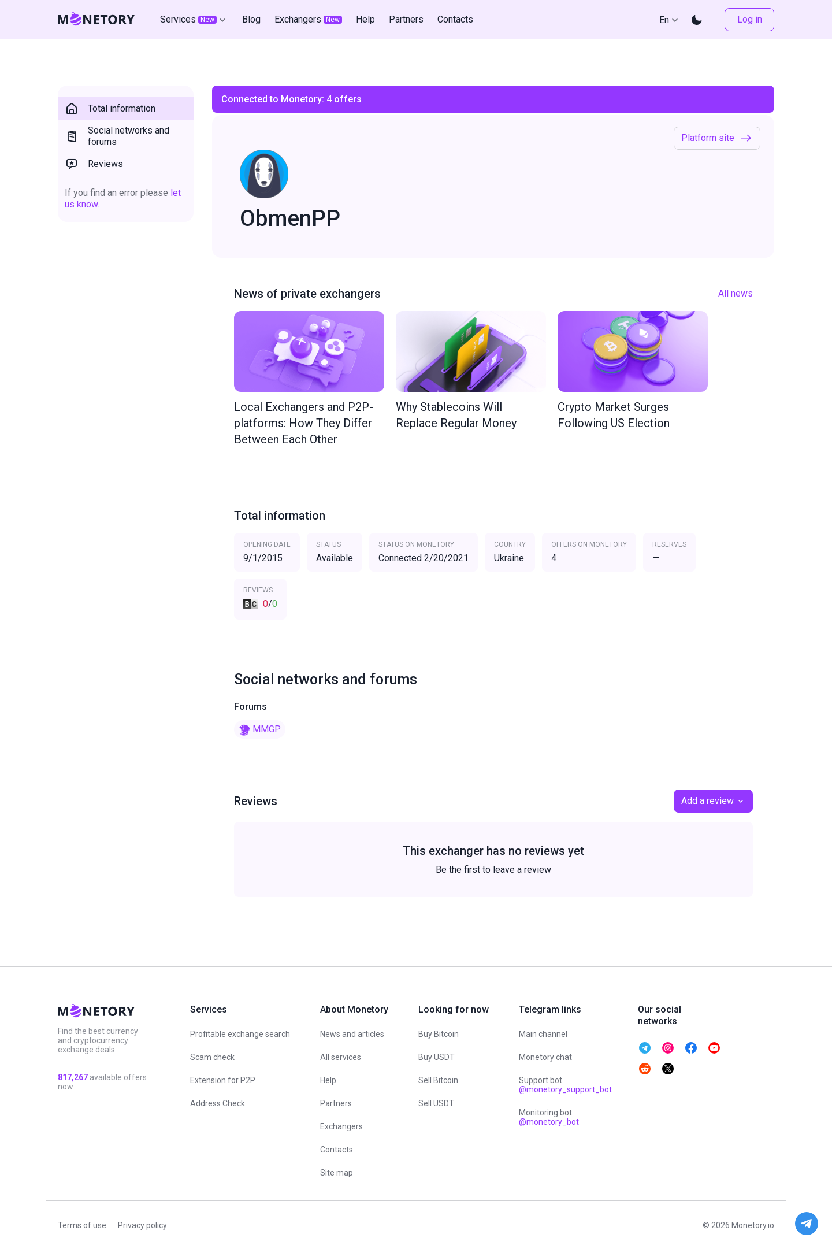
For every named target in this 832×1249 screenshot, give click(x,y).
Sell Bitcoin (438, 1080)
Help (328, 1080)
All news (735, 293)
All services (340, 1057)
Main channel (543, 1034)
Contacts (336, 1149)
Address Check (217, 1103)
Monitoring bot (549, 1117)
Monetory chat (545, 1057)
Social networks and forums (117, 136)
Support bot (565, 1085)
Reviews (94, 164)
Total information (110, 109)
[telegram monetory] (645, 1048)
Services (194, 19)
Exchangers (341, 1126)
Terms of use (82, 1225)
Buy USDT (436, 1057)
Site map (336, 1172)
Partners (336, 1103)
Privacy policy (142, 1225)
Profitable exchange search (240, 1034)
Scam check (212, 1057)
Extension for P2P (222, 1080)
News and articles (352, 1034)
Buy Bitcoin (438, 1034)
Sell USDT (436, 1103)
